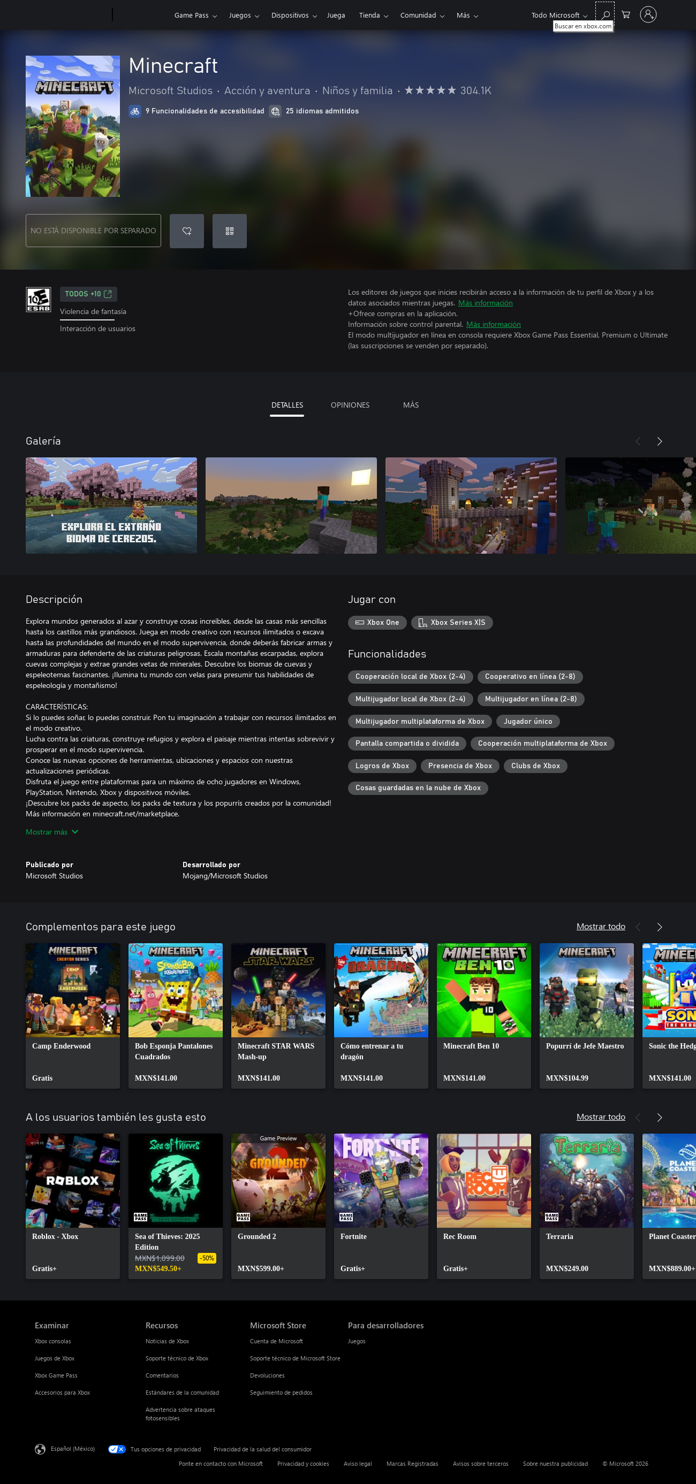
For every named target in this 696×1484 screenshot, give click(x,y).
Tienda (369, 14)
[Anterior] (638, 441)
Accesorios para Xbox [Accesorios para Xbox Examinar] (62, 1392)
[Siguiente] (659, 441)
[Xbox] (142, 15)
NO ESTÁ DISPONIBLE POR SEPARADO (93, 230)
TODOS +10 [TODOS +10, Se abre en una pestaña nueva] (88, 294)
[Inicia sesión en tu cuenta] (648, 14)
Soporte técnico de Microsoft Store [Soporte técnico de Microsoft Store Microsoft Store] (295, 1358)
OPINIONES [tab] (350, 405)
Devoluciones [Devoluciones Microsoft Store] (267, 1375)
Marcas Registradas (412, 1463)
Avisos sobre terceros (481, 1463)
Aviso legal (358, 1463)
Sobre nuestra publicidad (555, 1463)
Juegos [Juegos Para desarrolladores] (357, 1340)
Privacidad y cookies (303, 1463)
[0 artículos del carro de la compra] (626, 13)
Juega (336, 14)
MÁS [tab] (411, 405)
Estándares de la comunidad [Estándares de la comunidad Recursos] (182, 1392)
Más (463, 14)
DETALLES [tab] (287, 405)
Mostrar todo (601, 925)
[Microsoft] (71, 15)
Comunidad (418, 14)
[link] (73, 1016)
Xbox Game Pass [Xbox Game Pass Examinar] (56, 1375)
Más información (485, 302)
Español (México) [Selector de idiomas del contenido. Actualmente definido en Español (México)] (73, 1448)
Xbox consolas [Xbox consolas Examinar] (53, 1340)
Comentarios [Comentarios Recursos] (162, 1375)
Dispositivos (290, 14)
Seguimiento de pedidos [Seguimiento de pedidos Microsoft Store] (281, 1392)
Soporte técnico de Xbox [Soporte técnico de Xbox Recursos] (177, 1358)
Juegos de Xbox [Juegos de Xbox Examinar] (54, 1358)
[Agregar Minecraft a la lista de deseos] (187, 231)
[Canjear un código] (230, 231)
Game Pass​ (192, 14)
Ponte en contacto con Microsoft (221, 1463)
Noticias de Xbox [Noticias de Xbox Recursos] (167, 1340)
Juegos (240, 14)
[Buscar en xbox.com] (605, 14)
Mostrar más (52, 832)
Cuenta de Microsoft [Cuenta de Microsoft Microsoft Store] (276, 1340)
